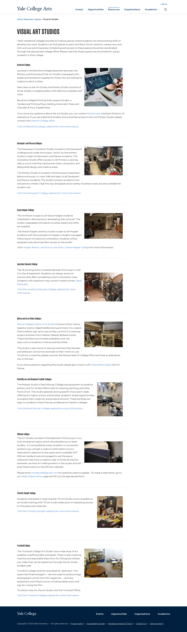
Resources (114, 9)
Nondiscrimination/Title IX (120, 624)
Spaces (38, 19)
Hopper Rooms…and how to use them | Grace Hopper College (56, 247)
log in (164, 4)
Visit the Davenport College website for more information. (49, 193)
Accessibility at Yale (96, 624)
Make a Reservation (32, 476)
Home (19, 19)
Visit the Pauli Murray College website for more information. (50, 408)
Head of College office (43, 120)
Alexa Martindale (100, 364)
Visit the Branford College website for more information (47, 126)
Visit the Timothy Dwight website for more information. (48, 511)
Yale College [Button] (26, 613)
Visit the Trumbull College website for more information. (48, 595)
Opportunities (96, 9)
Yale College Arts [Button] (34, 9)
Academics (151, 9)
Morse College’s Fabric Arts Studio (36, 324)
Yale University (156, 624)
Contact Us (141, 624)
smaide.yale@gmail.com (44, 472)
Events (79, 9)
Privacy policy (77, 624)
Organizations (132, 9)
